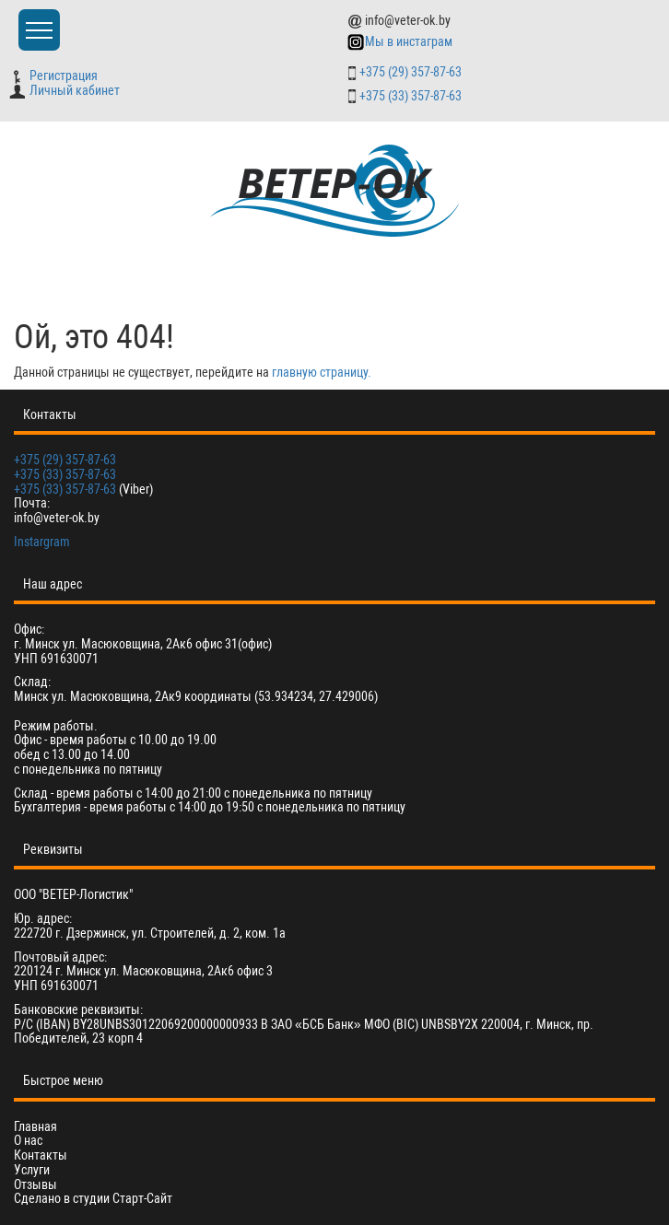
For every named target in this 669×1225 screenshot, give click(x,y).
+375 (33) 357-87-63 (410, 95)
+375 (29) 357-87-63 (410, 71)
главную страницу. (321, 372)
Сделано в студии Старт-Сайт (93, 1198)
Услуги (32, 1170)
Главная (35, 1127)
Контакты (40, 1155)
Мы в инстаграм (399, 41)
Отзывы (35, 1185)
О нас (28, 1141)
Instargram (42, 541)
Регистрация (56, 75)
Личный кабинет (64, 90)
